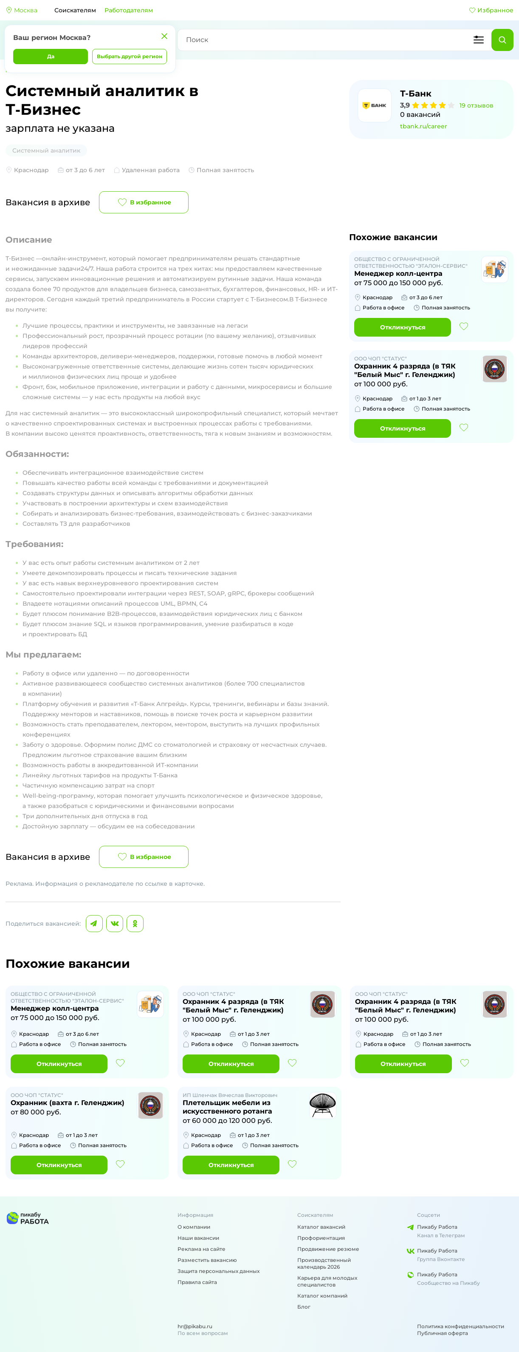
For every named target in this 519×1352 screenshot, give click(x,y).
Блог (303, 1307)
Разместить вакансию (207, 1260)
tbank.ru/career (423, 126)
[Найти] (502, 40)
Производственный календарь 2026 (324, 1263)
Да (50, 56)
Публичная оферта (442, 1333)
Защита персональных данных (219, 1271)
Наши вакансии (198, 1238)
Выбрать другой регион (129, 56)
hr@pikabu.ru (195, 1326)
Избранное (491, 10)
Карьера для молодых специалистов (327, 1281)
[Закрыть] (164, 36)
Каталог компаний (322, 1295)
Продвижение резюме (328, 1249)
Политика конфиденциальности (460, 1326)
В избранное (143, 202)
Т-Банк (416, 93)
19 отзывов (477, 105)
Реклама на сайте (202, 1249)
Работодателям (128, 10)
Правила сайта (197, 1282)
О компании (194, 1227)
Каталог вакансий (321, 1227)
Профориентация (321, 1238)
